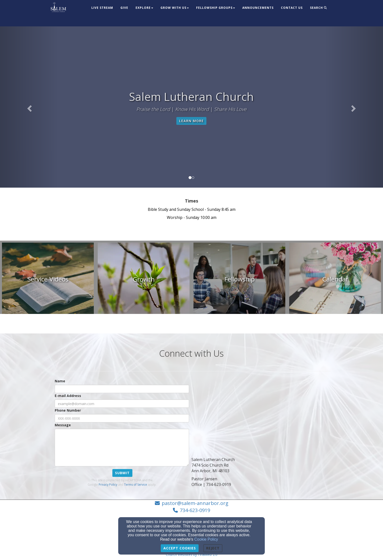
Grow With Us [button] (174, 8)
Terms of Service (135, 484)
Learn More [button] (191, 120)
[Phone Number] (122, 418)
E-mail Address (68, 395)
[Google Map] (261, 413)
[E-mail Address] (122, 403)
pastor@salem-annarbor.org (195, 503)
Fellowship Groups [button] (215, 8)
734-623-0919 (195, 510)
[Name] (122, 389)
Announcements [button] (258, 8)
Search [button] (318, 8)
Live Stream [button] (102, 8)
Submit (122, 473)
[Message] (122, 447)
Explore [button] (144, 8)
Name (60, 381)
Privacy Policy (108, 484)
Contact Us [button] (292, 8)
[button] (28, 107)
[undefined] (48, 279)
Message (63, 425)
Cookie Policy (206, 539)
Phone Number (68, 410)
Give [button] (124, 8)
